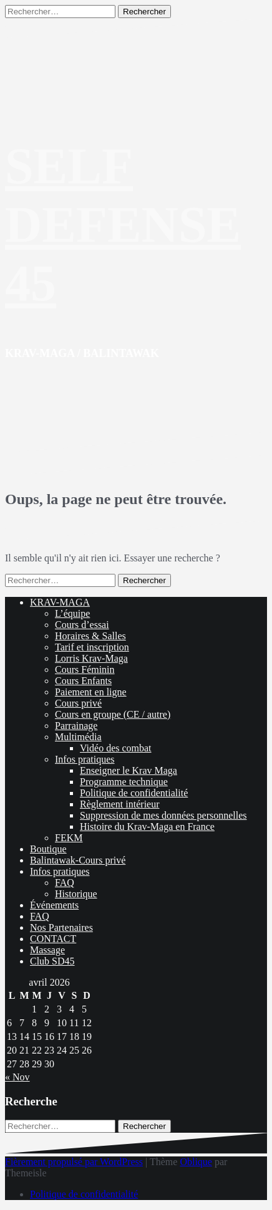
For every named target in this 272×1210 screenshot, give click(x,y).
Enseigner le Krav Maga (128, 770)
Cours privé (78, 703)
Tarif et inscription (92, 647)
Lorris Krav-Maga (91, 658)
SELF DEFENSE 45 (123, 225)
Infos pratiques (85, 759)
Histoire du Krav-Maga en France (147, 826)
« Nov (17, 1077)
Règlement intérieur (120, 804)
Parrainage (76, 725)
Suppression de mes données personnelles (163, 815)
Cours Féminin (85, 669)
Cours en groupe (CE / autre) (112, 714)
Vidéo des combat (116, 748)
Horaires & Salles (90, 636)
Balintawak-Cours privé (77, 860)
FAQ (64, 882)
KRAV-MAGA (60, 602)
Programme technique (124, 781)
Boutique (48, 849)
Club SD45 (52, 961)
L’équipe (72, 613)
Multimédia (78, 736)
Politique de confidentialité (134, 793)
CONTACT (53, 938)
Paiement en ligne (91, 692)
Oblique (196, 1161)
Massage (47, 950)
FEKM (68, 837)
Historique (76, 893)
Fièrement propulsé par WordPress (74, 1161)
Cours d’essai (82, 624)
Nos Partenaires (61, 927)
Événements (54, 905)
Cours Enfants (83, 680)
